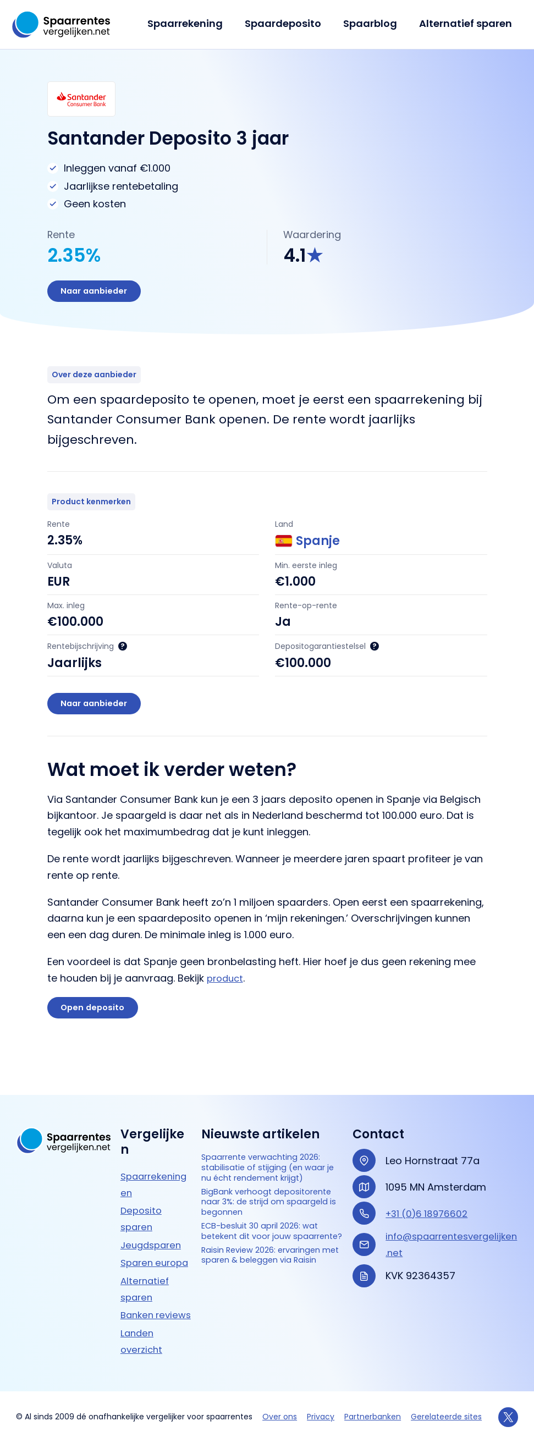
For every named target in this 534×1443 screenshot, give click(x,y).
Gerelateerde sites (446, 1416)
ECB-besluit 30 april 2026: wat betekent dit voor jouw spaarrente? (267, 1247)
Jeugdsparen (153, 1212)
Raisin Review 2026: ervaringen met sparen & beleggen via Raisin (262, 1288)
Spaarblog (373, 23)
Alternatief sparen (466, 23)
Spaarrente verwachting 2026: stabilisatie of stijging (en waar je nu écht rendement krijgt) (267, 1145)
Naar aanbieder (99, 293)
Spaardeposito (288, 23)
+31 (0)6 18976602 (430, 1180)
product (226, 986)
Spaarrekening (192, 23)
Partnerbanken (372, 1416)
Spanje (307, 544)
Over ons (279, 1416)
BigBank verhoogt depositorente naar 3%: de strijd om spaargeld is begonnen (265, 1199)
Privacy (320, 1416)
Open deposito (97, 1017)
